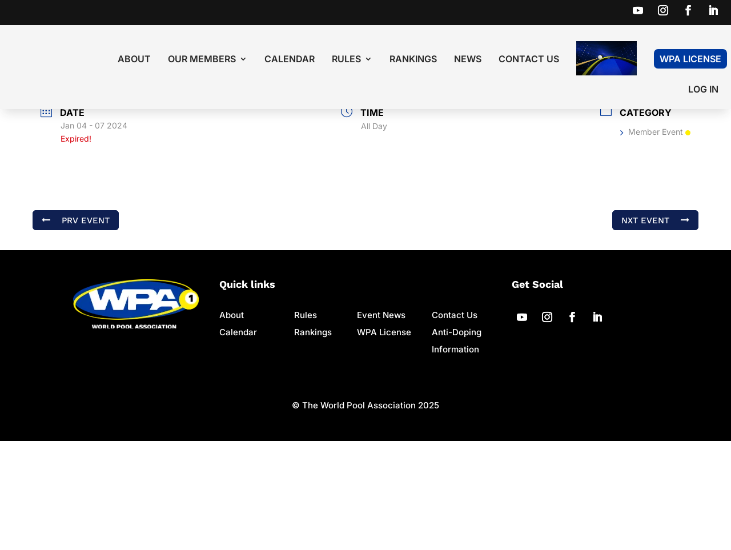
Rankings (413, 60)
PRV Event (76, 329)
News (467, 60)
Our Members (202, 60)
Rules (346, 60)
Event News (381, 424)
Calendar (289, 60)
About (134, 60)
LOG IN (703, 90)
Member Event (655, 241)
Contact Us (529, 60)
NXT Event (655, 329)
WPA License (690, 59)
